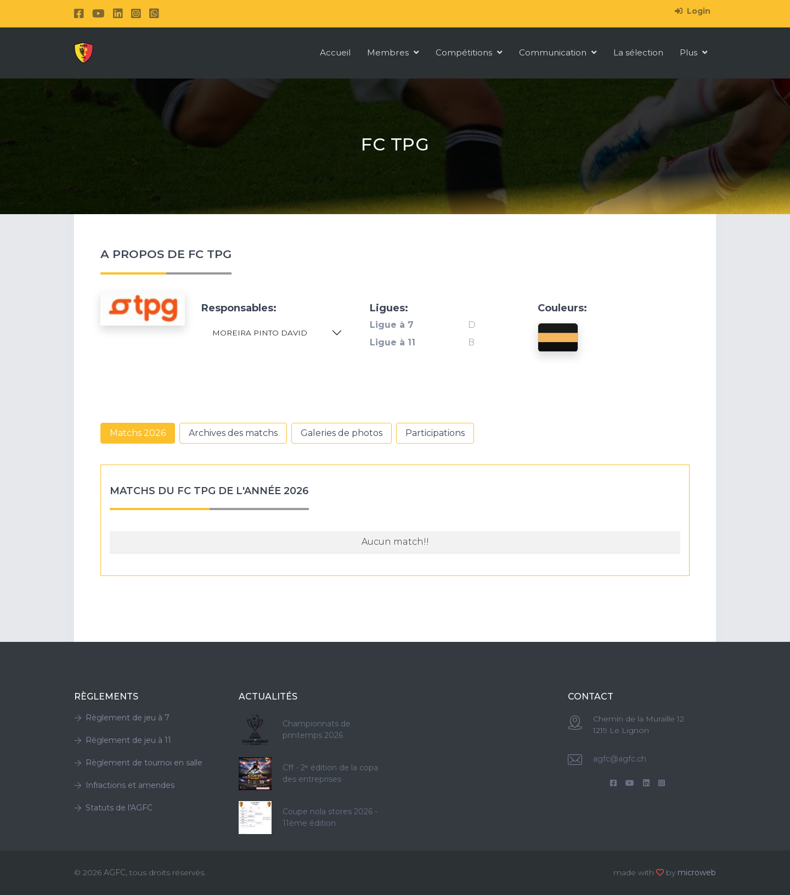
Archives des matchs (233, 433)
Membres (393, 52)
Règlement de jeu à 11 (122, 740)
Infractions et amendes (124, 785)
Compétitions (469, 52)
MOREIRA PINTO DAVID (259, 332)
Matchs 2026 (138, 433)
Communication (558, 52)
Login (692, 11)
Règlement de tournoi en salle (138, 763)
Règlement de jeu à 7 (122, 718)
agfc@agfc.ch (619, 759)
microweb (697, 872)
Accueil (335, 52)
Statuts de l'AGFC (113, 808)
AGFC (115, 872)
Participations (435, 433)
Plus (694, 52)
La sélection (638, 52)
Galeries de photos (341, 433)
